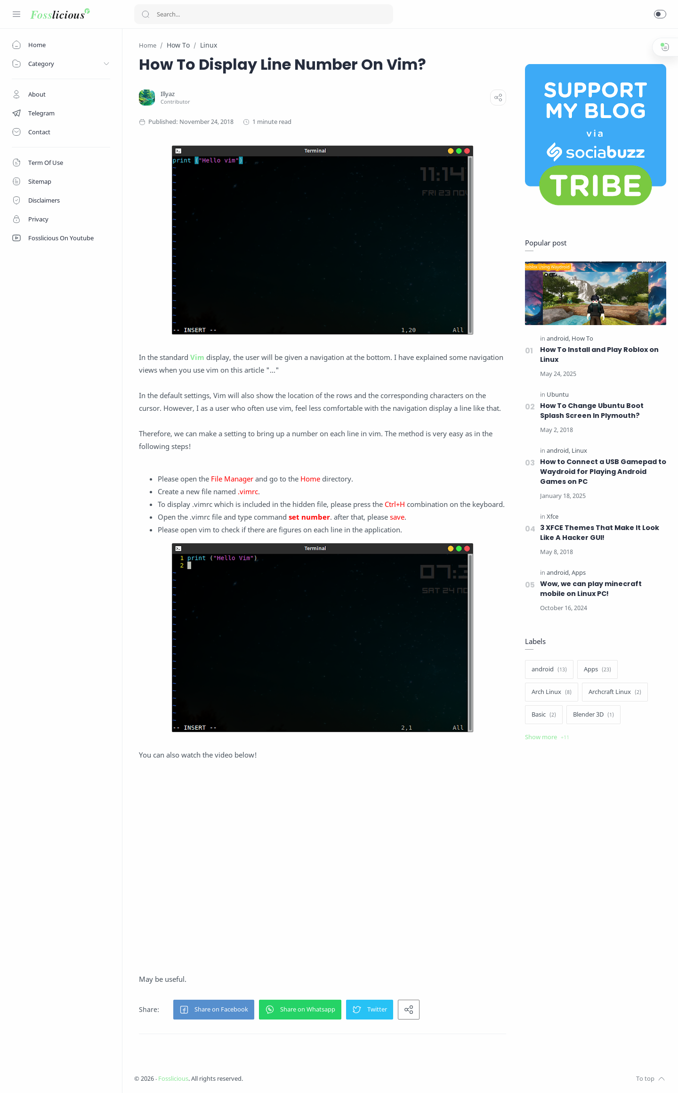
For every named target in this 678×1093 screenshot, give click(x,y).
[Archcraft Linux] (615, 692)
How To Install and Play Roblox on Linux (599, 354)
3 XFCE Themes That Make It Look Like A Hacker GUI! (599, 532)
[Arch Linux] (551, 692)
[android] (558, 338)
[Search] (263, 14)
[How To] (582, 338)
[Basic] (544, 714)
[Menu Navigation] (16, 14)
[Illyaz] (168, 94)
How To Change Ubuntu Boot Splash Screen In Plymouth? (592, 410)
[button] (660, 14)
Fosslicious (173, 1079)
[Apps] (579, 573)
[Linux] (579, 451)
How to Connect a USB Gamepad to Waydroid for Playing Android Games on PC (603, 471)
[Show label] (547, 737)
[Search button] (145, 14)
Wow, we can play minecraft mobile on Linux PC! (591, 588)
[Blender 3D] (593, 714)
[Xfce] (552, 517)
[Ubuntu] (558, 395)
